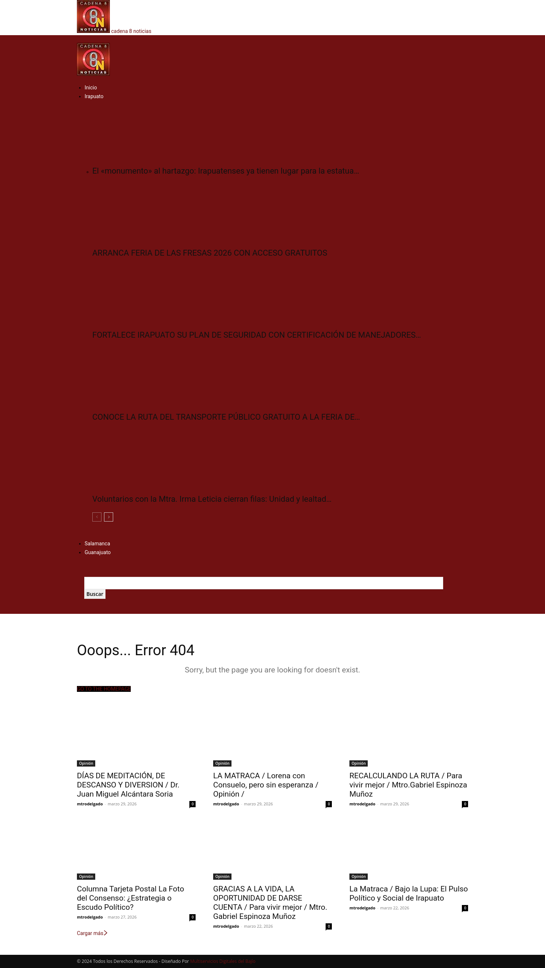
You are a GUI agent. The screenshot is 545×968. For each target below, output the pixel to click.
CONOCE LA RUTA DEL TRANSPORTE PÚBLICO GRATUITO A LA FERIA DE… (226, 417)
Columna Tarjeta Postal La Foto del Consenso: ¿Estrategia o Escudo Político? (130, 898)
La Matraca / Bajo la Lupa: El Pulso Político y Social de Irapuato (408, 893)
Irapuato (94, 96)
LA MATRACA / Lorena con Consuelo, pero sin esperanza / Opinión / (265, 784)
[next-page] (108, 517)
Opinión (86, 763)
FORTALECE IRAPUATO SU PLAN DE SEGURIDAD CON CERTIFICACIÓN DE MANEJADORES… (256, 335)
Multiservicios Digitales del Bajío (222, 961)
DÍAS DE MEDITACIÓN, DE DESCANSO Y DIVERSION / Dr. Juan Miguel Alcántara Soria (128, 784)
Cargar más (92, 933)
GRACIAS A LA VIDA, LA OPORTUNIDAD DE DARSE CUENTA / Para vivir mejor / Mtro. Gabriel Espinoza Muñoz (270, 902)
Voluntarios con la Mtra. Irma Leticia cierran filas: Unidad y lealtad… (211, 499)
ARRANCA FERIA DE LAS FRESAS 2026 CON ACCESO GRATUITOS (209, 252)
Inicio (91, 87)
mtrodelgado (90, 803)
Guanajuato (98, 552)
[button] (79, 39)
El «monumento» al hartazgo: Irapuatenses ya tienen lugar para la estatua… (225, 170)
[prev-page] (96, 517)
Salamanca (97, 543)
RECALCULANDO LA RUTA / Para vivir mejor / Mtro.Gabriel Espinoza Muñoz (408, 784)
